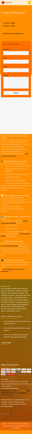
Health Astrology (13, 405)
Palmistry (4, 312)
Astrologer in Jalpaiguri (21, 303)
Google (3, 399)
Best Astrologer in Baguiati (16, 296)
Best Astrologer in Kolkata (12, 320)
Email (5, 58)
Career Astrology (19, 403)
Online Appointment (7, 410)
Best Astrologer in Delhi (17, 310)
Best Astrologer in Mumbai (9, 308)
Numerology (11, 312)
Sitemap (24, 408)
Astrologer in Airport (7, 301)
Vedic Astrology (21, 312)
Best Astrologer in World (12, 294)
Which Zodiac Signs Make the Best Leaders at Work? (17, 333)
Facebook (10, 399)
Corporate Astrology (14, 408)
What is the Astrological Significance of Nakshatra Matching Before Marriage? (16, 339)
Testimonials (10, 314)
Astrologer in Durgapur (8, 305)
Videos (3, 314)
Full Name (6, 49)
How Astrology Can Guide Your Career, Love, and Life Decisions (17, 326)
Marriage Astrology (6, 403)
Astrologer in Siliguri (7, 303)
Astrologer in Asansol (22, 305)
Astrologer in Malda (20, 301)
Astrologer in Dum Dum (23, 299)
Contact (17, 314)
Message (6, 75)
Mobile (5, 66)
